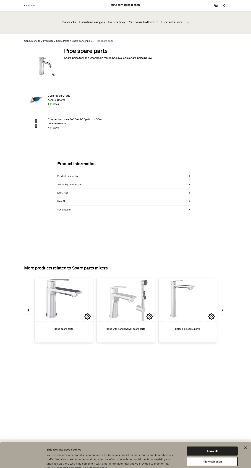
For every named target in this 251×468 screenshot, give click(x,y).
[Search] (216, 5)
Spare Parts (62, 40)
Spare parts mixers (82, 40)
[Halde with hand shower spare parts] (126, 310)
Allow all (212, 429)
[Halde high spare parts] (188, 310)
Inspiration (116, 22)
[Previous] (28, 310)
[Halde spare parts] (64, 310)
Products (69, 22)
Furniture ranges (92, 22)
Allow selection (212, 440)
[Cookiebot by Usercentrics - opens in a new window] (23, 461)
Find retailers (171, 22)
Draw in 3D (30, 5)
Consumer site (32, 40)
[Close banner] (245, 426)
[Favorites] (225, 5)
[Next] (222, 310)
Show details (187, 460)
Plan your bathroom (143, 22)
